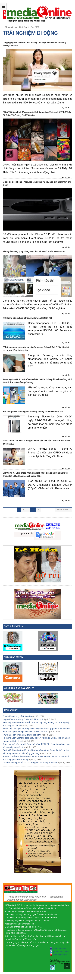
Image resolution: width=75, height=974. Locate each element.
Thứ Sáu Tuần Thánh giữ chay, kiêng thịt (22, 735)
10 (38, 509)
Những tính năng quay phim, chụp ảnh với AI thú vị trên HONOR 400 (34, 251)
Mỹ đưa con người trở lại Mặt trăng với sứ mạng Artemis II (30, 762)
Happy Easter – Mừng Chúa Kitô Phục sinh (23, 719)
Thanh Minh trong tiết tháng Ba (17, 716)
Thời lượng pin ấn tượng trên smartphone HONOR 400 (27, 318)
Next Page (64, 509)
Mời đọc (66, 108)
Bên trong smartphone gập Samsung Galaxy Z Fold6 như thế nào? (34, 411)
